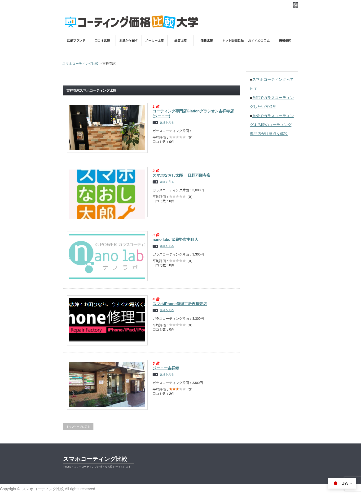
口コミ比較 (102, 40)
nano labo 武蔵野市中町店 (175, 240)
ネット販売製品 (233, 40)
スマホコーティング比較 (95, 459)
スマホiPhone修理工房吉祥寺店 (180, 304)
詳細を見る (167, 122)
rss (295, 5)
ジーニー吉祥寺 (166, 368)
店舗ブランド (76, 40)
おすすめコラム (259, 40)
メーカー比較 (154, 40)
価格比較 (207, 40)
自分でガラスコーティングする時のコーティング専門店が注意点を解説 (272, 125)
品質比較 (180, 40)
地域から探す (128, 40)
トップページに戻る (78, 426)
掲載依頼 (285, 40)
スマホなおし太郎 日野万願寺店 (181, 175)
